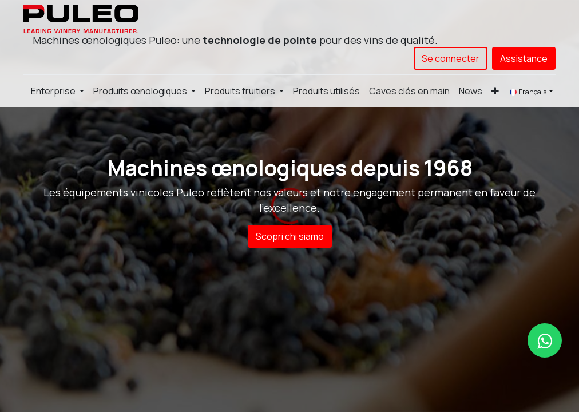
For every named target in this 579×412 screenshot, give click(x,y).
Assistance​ (524, 58)
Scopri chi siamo (290, 236)
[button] (495, 91)
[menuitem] (326, 91)
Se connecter (450, 58)
